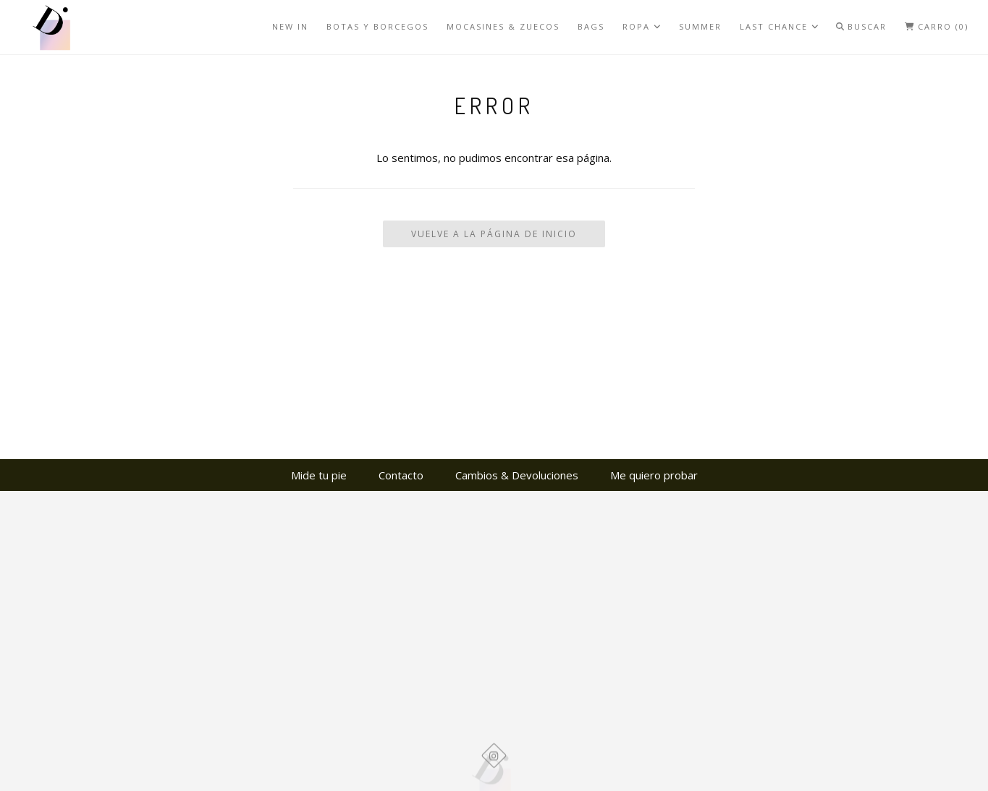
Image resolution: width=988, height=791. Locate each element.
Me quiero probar (654, 475)
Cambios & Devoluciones (516, 475)
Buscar (861, 26)
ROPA (641, 26)
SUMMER (700, 26)
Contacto (401, 475)
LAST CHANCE (779, 26)
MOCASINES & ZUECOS (503, 26)
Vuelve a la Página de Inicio (494, 234)
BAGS (591, 26)
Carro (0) (936, 26)
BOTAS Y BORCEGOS (377, 26)
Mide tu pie (319, 475)
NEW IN (290, 26)
